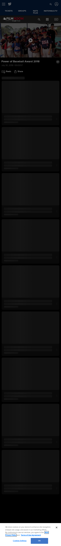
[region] (30, 534)
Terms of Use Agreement (31, 535)
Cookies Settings (19, 541)
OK (39, 541)
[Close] (57, 527)
